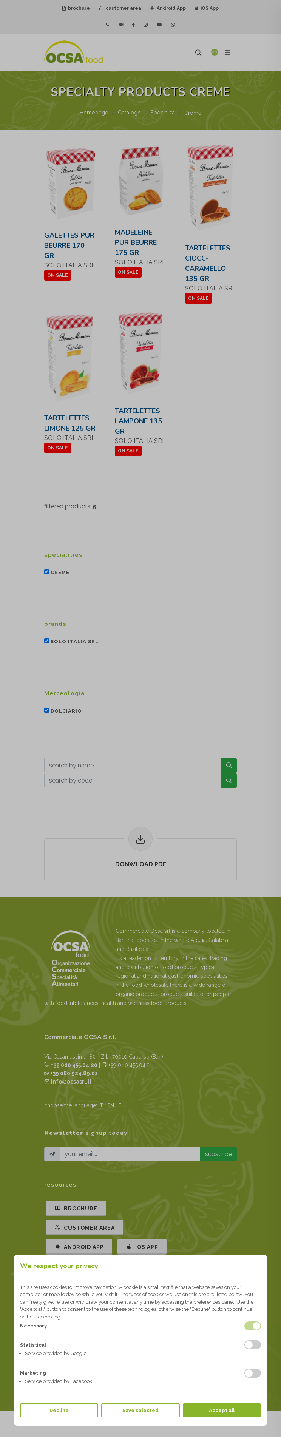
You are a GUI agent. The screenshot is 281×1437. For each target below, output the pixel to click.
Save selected (140, 1410)
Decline (59, 1410)
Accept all (222, 1410)
